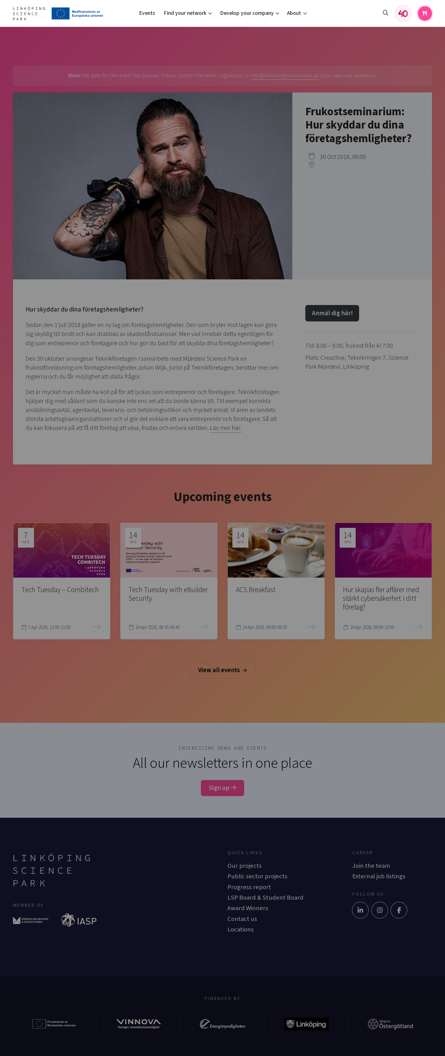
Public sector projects (257, 876)
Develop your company (247, 13)
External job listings (378, 876)
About (294, 13)
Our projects (244, 865)
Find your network (185, 13)
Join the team (371, 865)
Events (147, 13)
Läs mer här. (225, 427)
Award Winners (247, 908)
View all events (222, 670)
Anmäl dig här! (332, 313)
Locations (240, 929)
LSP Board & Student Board (265, 897)
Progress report (249, 887)
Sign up (222, 787)
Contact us (242, 918)
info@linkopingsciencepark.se (284, 75)
